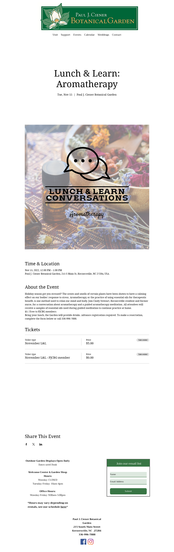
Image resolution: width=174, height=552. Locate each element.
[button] (77, 35)
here (64, 507)
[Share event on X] (33, 444)
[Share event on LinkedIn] (40, 444)
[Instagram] (90, 542)
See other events (87, 110)
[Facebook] (83, 542)
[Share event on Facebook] (26, 444)
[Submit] (128, 491)
